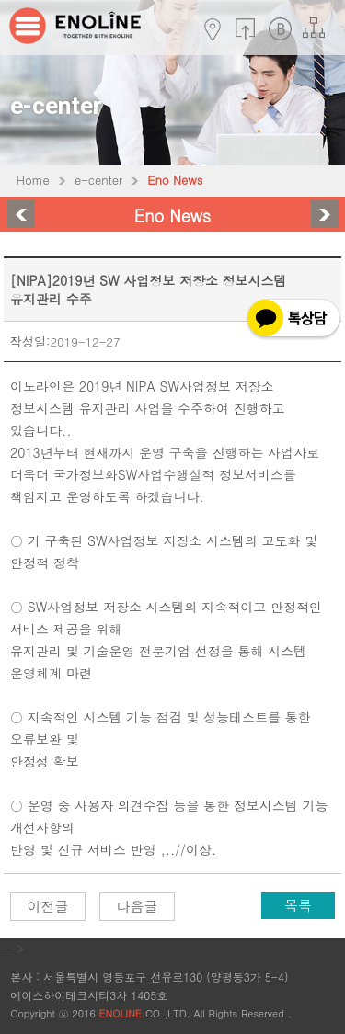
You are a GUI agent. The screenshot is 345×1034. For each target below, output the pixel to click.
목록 (298, 905)
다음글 (137, 905)
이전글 (48, 905)
